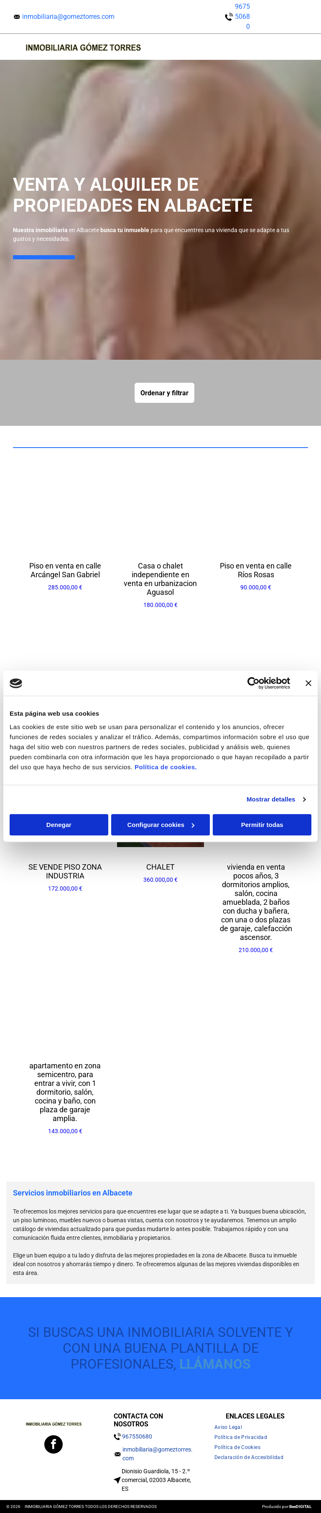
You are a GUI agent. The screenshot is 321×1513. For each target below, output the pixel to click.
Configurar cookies (160, 824)
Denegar (58, 824)
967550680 (242, 17)
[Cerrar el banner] (308, 683)
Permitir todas (262, 824)
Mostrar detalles (271, 799)
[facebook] (53, 1445)
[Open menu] (287, 47)
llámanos (215, 1364)
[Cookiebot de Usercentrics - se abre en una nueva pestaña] (253, 683)
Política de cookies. (166, 767)
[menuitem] (231, 1427)
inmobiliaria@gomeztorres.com (68, 16)
